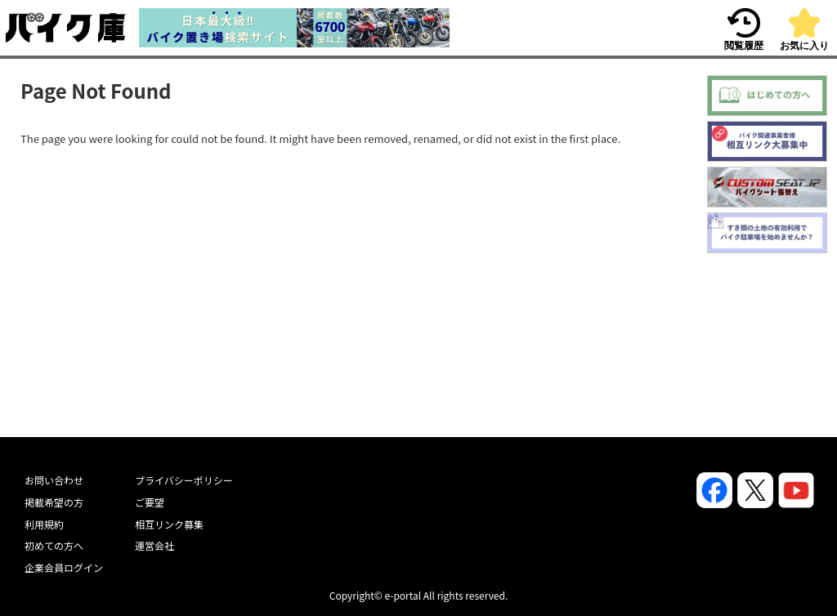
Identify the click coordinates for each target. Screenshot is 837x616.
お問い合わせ (54, 480)
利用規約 (44, 524)
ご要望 (149, 502)
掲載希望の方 (54, 502)
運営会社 (154, 545)
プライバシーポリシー (184, 480)
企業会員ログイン (64, 567)
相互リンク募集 (169, 524)
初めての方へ (54, 545)
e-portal (402, 595)
